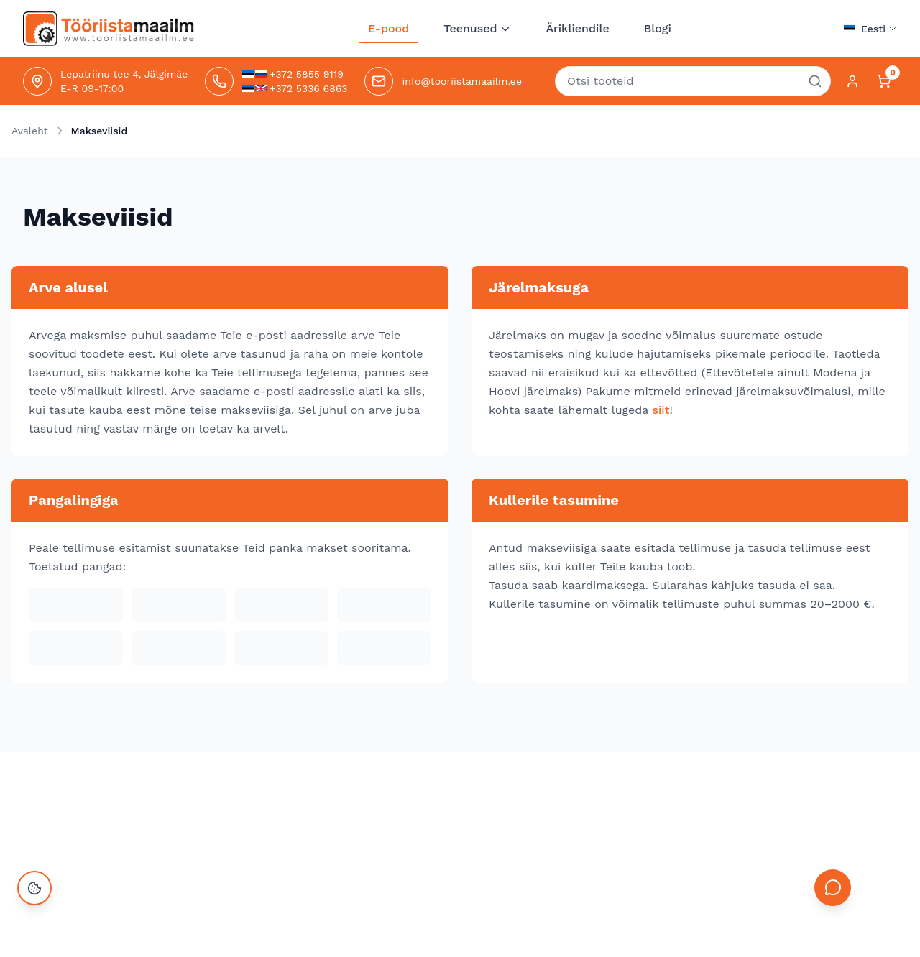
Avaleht (30, 131)
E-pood (388, 32)
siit (660, 410)
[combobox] (693, 81)
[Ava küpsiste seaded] (34, 922)
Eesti (879, 28)
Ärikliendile (577, 28)
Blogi (657, 28)
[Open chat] (831, 920)
